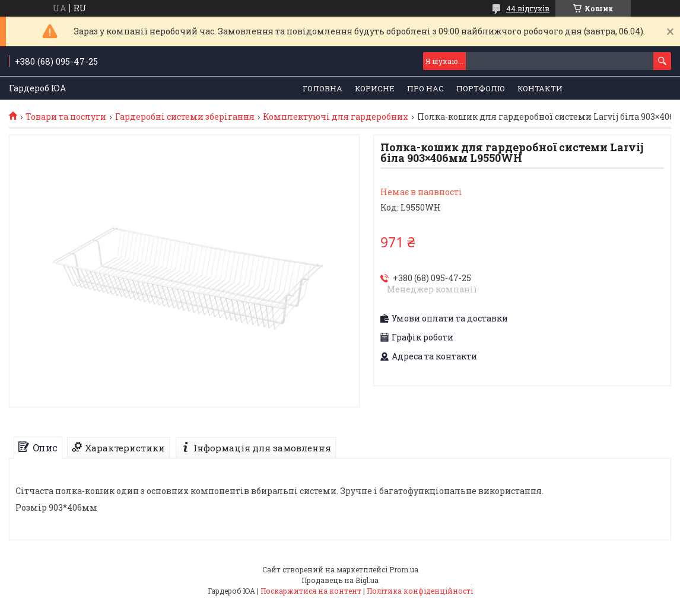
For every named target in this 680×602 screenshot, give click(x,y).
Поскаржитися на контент (310, 590)
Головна (322, 88)
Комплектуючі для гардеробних (335, 117)
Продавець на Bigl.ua (340, 580)
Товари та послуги (66, 117)
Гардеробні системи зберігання (185, 117)
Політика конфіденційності (420, 590)
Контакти (540, 88)
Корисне (375, 88)
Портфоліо (480, 88)
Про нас (425, 88)
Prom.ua (403, 569)
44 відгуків (527, 8)
